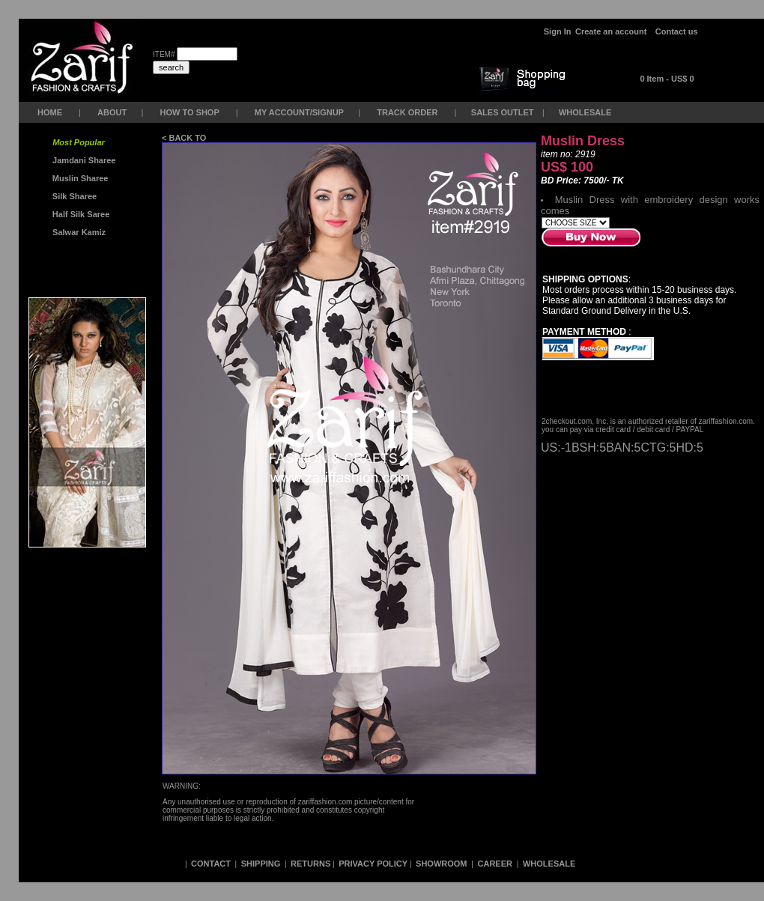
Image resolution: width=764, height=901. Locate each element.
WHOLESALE (586, 112)
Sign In (558, 31)
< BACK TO (185, 137)
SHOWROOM (443, 863)
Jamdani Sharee (82, 160)
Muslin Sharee (79, 178)
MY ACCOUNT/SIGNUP (299, 112)
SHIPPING (261, 863)
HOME (49, 112)
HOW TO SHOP (189, 112)
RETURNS (310, 863)
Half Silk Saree (80, 214)
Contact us (676, 31)
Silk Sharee (73, 196)
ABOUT (112, 112)
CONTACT (211, 863)
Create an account (612, 31)
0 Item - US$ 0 (667, 78)
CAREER (496, 863)
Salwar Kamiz (77, 232)
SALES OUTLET (503, 112)
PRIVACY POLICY (373, 863)
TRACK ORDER (407, 112)
